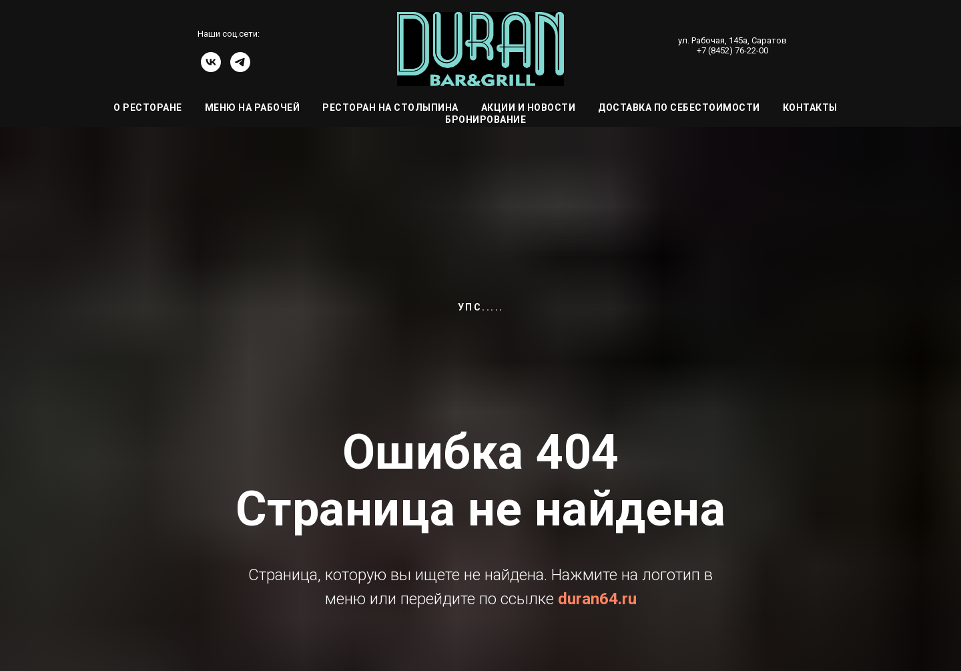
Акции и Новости (528, 107)
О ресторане (147, 107)
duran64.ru (597, 599)
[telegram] (240, 68)
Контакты (810, 107)
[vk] (211, 68)
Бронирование (485, 119)
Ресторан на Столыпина (390, 107)
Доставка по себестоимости (679, 107)
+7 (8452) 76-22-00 (732, 50)
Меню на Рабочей (252, 107)
